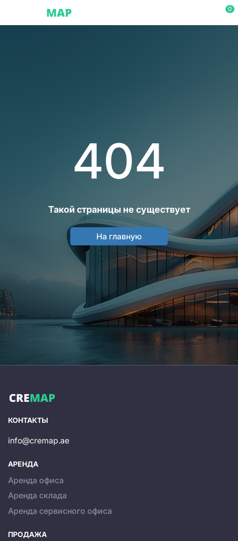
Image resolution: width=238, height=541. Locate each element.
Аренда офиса (36, 480)
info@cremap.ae (38, 440)
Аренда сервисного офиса (60, 511)
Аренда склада (37, 495)
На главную (119, 236)
